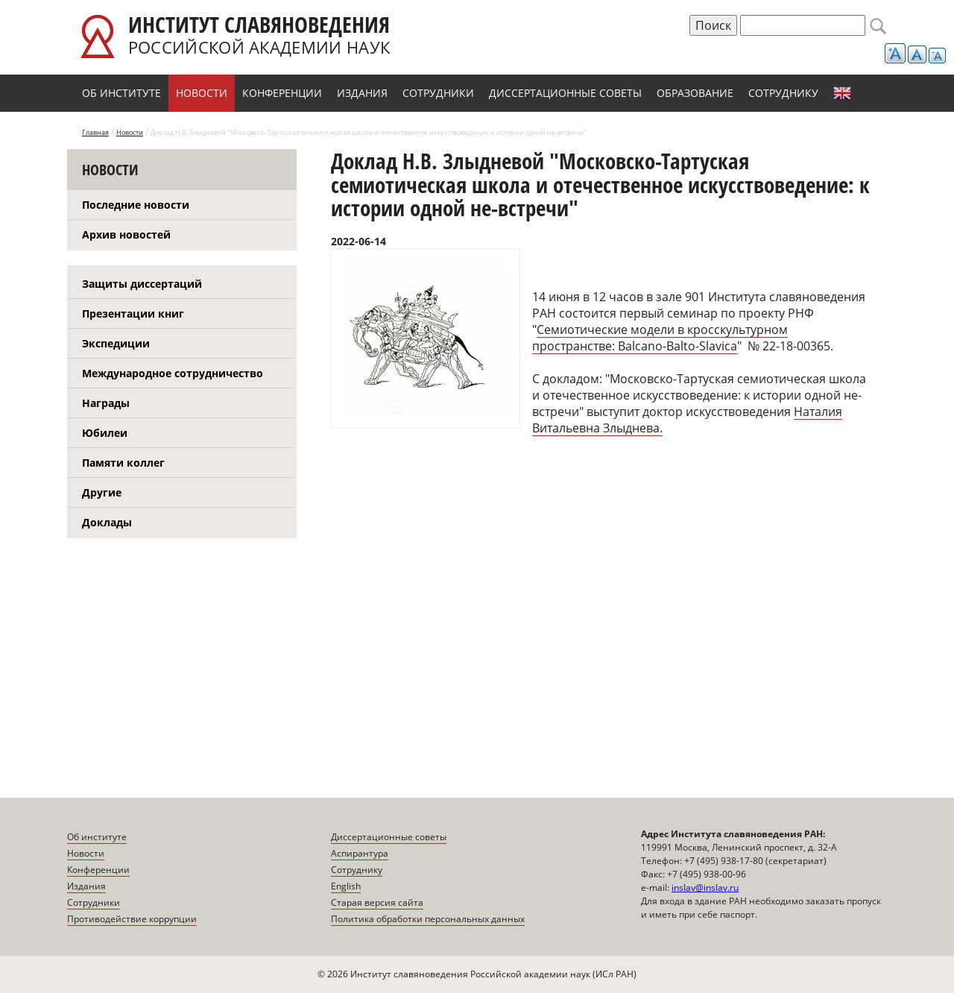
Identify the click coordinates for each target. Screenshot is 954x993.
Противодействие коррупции (132, 918)
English (842, 93)
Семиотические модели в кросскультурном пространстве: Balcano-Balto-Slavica (660, 337)
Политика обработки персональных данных (428, 918)
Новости (201, 93)
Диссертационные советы (565, 93)
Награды (106, 403)
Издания (362, 93)
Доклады (107, 522)
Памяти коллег (123, 462)
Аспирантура (359, 853)
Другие (101, 492)
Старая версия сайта (377, 902)
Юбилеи (104, 433)
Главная (95, 132)
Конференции (282, 93)
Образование (695, 93)
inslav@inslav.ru (705, 887)
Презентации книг (133, 313)
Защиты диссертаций (142, 284)
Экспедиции (116, 343)
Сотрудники (438, 93)
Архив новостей (126, 234)
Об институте (121, 93)
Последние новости (135, 205)
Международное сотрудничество (172, 373)
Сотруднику (783, 93)
